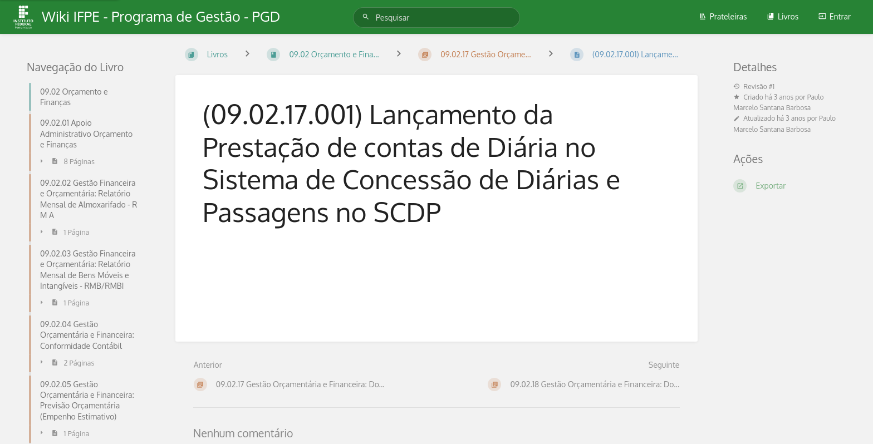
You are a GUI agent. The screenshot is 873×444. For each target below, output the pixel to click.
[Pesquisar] (367, 17)
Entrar (834, 16)
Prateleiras (723, 16)
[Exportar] (789, 185)
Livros (782, 16)
